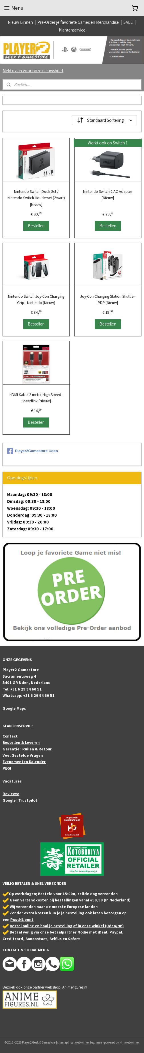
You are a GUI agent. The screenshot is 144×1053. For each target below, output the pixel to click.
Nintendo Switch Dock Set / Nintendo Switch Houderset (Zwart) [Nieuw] (36, 198)
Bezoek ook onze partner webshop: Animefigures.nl (45, 987)
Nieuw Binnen (20, 22)
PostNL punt (21, 919)
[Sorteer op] (104, 120)
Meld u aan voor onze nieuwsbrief (33, 70)
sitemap (62, 1042)
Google (9, 800)
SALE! (128, 22)
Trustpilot (27, 800)
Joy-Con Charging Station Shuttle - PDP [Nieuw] (107, 299)
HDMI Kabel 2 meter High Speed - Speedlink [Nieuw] (36, 397)
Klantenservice (72, 30)
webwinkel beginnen (88, 1042)
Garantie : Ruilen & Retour (27, 749)
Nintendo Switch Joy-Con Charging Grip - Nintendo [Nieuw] (36, 299)
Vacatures (12, 781)
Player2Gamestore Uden (32, 451)
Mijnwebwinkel (129, 1042)
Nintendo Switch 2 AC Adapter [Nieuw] (107, 194)
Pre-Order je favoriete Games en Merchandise (78, 22)
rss (71, 1042)
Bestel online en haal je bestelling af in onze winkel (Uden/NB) (67, 925)
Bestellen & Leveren (21, 742)
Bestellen (36, 225)
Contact (10, 736)
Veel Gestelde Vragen (23, 755)
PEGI (7, 768)
